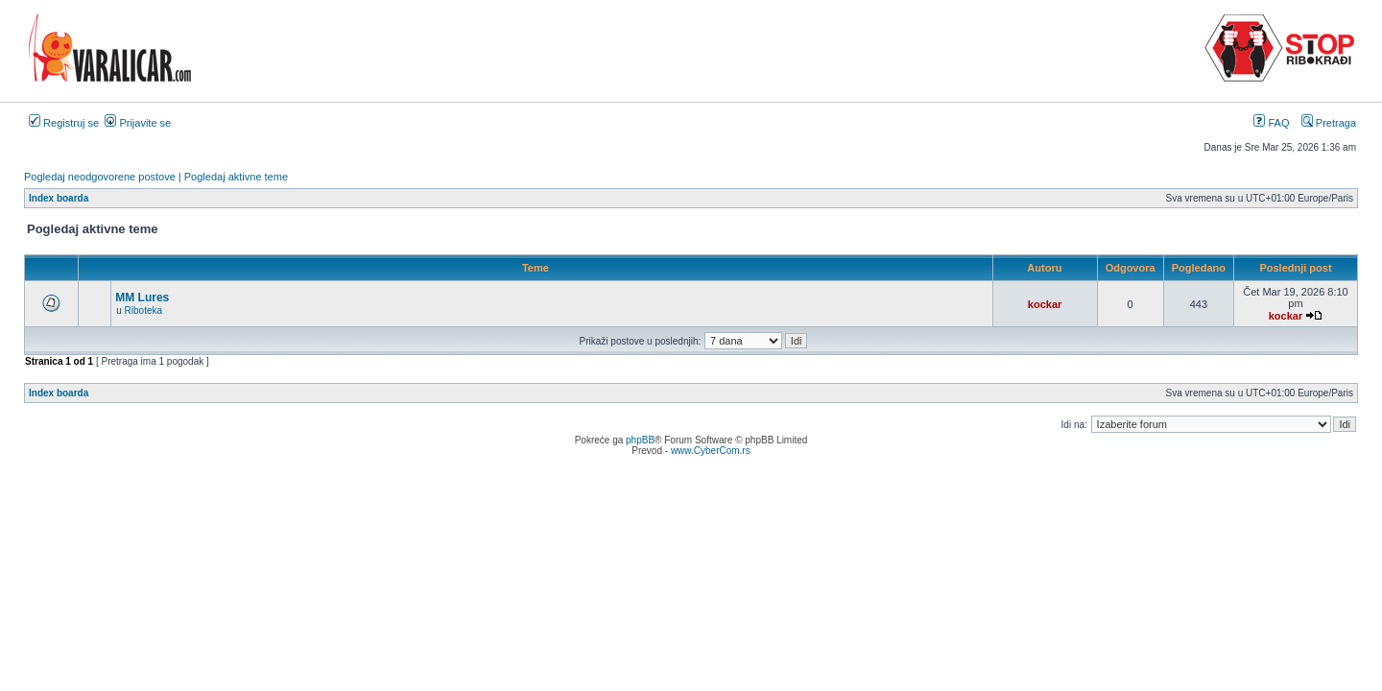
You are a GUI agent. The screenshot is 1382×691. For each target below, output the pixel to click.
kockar (1044, 304)
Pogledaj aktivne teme (236, 176)
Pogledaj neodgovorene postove (100, 176)
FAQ (1271, 123)
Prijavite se (138, 123)
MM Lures (142, 297)
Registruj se (64, 123)
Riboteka (143, 310)
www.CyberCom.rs (711, 450)
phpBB (640, 440)
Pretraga (1328, 123)
